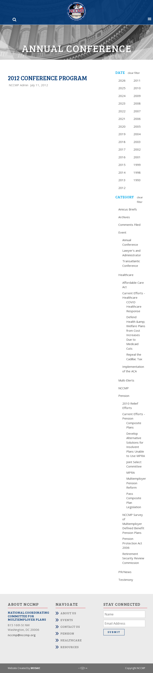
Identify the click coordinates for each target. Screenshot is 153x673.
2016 (122, 157)
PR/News (124, 572)
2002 (137, 149)
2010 (137, 88)
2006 (137, 119)
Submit (114, 632)
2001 (137, 157)
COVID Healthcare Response (133, 306)
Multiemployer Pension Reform (136, 482)
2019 (122, 134)
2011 (137, 80)
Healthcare (125, 275)
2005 (137, 126)
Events (66, 620)
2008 (137, 103)
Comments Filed (129, 225)
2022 (122, 111)
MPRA (130, 472)
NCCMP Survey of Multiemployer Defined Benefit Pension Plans (133, 524)
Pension (123, 396)
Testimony (125, 580)
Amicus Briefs (127, 209)
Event (122, 232)
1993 (137, 180)
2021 (122, 119)
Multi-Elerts (126, 380)
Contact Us (70, 626)
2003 (137, 142)
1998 (137, 172)
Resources (69, 647)
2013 (122, 180)
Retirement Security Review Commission (133, 558)
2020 (122, 126)
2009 (137, 96)
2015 (122, 165)
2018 (122, 142)
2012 (122, 188)
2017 (122, 149)
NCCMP (123, 388)
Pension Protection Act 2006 (132, 543)
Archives (124, 217)
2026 (122, 80)
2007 (137, 111)
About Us (68, 613)
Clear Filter (134, 73)
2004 (137, 134)
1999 (137, 165)
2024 (122, 96)
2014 (122, 172)
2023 (122, 103)
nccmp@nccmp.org (22, 635)
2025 (122, 88)
